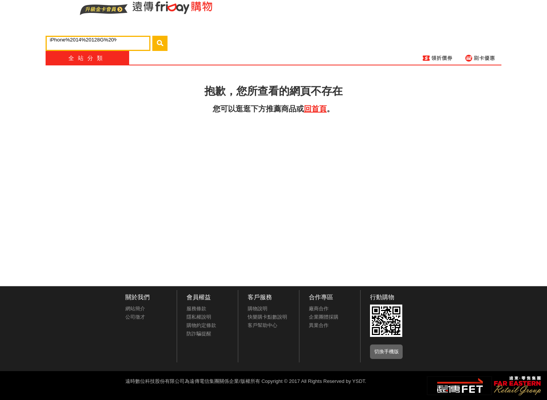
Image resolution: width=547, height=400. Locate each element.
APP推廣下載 (386, 321)
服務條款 (196, 308)
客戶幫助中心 (262, 325)
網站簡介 (135, 308)
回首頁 (315, 109)
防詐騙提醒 (199, 334)
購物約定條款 (201, 325)
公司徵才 (135, 317)
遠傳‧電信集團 (459, 385)
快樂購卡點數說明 (267, 317)
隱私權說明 (199, 317)
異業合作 (319, 325)
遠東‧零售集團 (516, 384)
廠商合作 (319, 308)
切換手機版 (386, 351)
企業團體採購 (323, 317)
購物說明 (257, 308)
